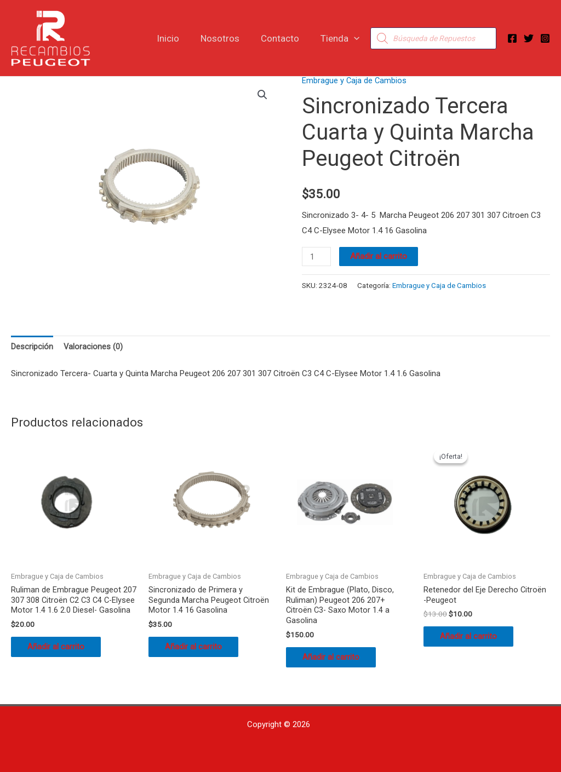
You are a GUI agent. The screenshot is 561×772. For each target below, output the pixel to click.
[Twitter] (529, 38)
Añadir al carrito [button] (61, 660)
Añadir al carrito (379, 256)
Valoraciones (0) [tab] (93, 347)
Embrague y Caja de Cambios (355, 80)
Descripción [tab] (32, 347)
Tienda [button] (341, 38)
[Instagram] (545, 38)
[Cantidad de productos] (316, 256)
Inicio (178, 38)
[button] (355, 38)
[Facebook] (512, 38)
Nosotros (227, 38)
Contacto (284, 38)
